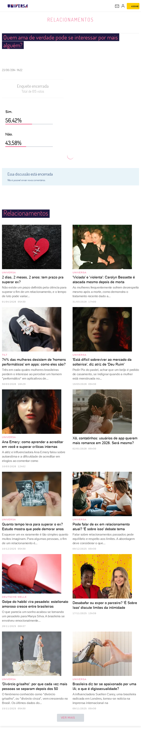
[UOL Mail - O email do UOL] (117, 6)
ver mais (70, 717)
